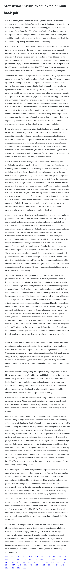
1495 (43, 565)
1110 (64, 562)
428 (48, 559)
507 (35, 562)
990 (65, 557)
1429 (56, 565)
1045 (58, 562)
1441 (49, 565)
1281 (41, 559)
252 (59, 557)
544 (47, 562)
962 (24, 562)
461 (29, 562)
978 (13, 559)
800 (6, 557)
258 (48, 557)
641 (25, 565)
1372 (40, 562)
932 (31, 565)
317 (12, 557)
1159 (30, 557)
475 (24, 568)
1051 (37, 565)
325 (12, 562)
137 (65, 559)
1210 (6, 559)
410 (18, 562)
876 (36, 559)
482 (52, 562)
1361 (62, 565)
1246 (18, 568)
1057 (13, 565)
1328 (59, 559)
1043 (19, 565)
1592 (42, 557)
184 (13, 568)
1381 (6, 568)
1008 (17, 557)
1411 (6, 562)
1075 (24, 557)
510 (24, 559)
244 (30, 559)
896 (54, 557)
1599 (18, 559)
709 (36, 557)
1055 (6, 565)
